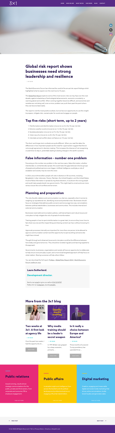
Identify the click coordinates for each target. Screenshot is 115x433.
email (37, 282)
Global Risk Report (35, 96)
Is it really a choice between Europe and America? (79, 331)
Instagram (40, 285)
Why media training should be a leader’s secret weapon (57, 331)
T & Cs (31, 429)
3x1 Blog (30, 81)
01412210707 (57, 282)
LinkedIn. (52, 285)
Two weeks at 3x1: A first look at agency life (35, 329)
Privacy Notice (39, 429)
